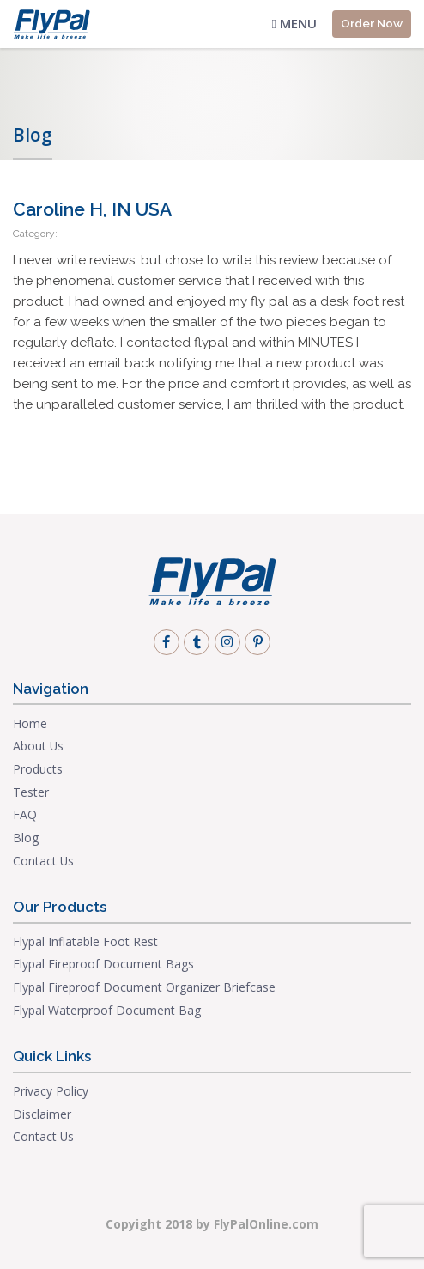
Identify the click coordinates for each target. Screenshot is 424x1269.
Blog (26, 837)
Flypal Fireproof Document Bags (103, 964)
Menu (294, 23)
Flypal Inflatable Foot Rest (85, 941)
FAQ (25, 814)
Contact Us (43, 861)
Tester (31, 792)
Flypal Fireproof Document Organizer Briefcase (144, 987)
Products (38, 769)
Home (30, 723)
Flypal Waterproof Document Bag (107, 1010)
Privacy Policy (50, 1091)
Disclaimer (42, 1114)
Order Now (372, 23)
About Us (38, 746)
